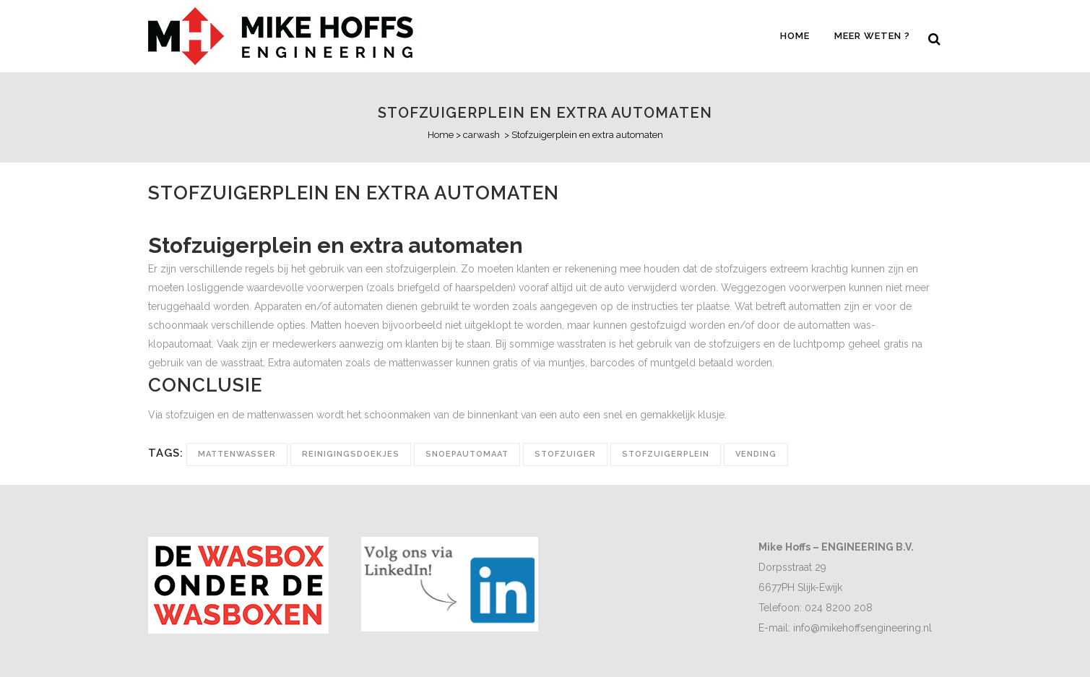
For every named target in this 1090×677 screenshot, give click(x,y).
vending (756, 454)
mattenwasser (237, 454)
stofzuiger (565, 454)
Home (441, 134)
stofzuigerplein (665, 454)
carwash (481, 134)
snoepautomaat (467, 454)
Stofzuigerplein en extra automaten (545, 112)
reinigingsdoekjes (350, 454)
